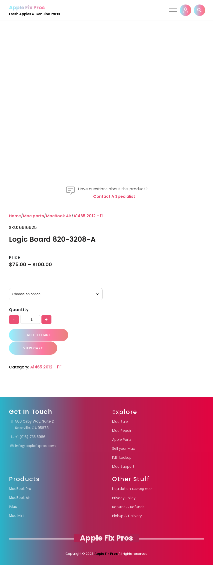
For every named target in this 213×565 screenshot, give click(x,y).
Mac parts (33, 216)
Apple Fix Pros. (106, 553)
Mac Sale (120, 421)
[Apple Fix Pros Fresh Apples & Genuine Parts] (34, 10)
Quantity (18, 310)
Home (15, 216)
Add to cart (38, 335)
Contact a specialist (114, 196)
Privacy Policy (124, 497)
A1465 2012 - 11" (89, 216)
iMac (13, 506)
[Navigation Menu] (172, 10)
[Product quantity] (30, 319)
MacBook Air (58, 216)
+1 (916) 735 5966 (27, 436)
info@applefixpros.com (33, 445)
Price (14, 257)
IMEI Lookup (122, 457)
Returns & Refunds (128, 506)
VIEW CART (32, 348)
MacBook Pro (20, 488)
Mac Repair (121, 430)
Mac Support (123, 466)
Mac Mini (16, 515)
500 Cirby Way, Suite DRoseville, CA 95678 (32, 424)
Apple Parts (122, 439)
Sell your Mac (123, 448)
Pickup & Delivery (127, 515)
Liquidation (132, 488)
